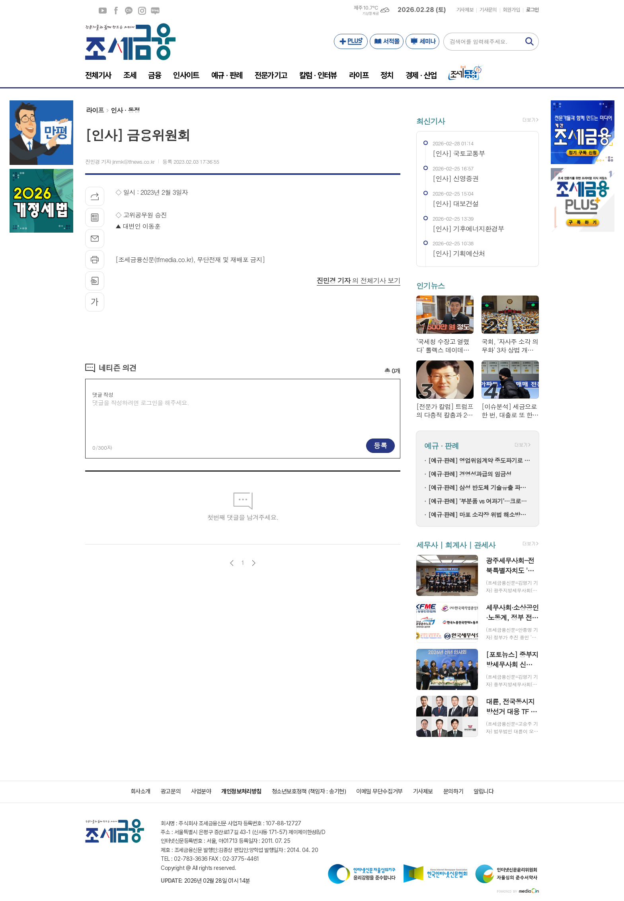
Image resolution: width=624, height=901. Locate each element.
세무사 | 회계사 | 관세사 (455, 544)
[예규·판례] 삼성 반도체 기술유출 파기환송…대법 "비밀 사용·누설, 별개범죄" (479, 487)
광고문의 (171, 791)
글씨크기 (94, 301)
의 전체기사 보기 (358, 280)
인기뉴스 (430, 285)
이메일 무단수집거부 (379, 791)
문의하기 (453, 791)
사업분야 (201, 791)
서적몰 (387, 41)
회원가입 (511, 10)
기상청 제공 (370, 14)
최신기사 (430, 121)
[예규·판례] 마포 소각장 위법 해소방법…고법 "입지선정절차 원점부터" (479, 514)
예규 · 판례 (441, 446)
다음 (253, 563)
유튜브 (103, 11)
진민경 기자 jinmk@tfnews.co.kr (119, 161)
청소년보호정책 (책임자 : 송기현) (309, 791)
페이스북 (116, 11)
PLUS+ (351, 41)
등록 (380, 445)
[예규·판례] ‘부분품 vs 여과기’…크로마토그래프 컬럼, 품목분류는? (479, 501)
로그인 (532, 10)
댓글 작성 (102, 394)
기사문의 (488, 10)
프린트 (94, 259)
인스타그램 (142, 11)
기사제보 (464, 10)
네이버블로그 (155, 11)
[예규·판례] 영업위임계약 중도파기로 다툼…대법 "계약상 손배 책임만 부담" (479, 460)
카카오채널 (129, 11)
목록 (94, 217)
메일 (94, 238)
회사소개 (140, 791)
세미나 (422, 41)
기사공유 (94, 196)
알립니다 (483, 791)
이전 (231, 563)
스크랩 (94, 280)
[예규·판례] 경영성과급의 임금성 (469, 474)
